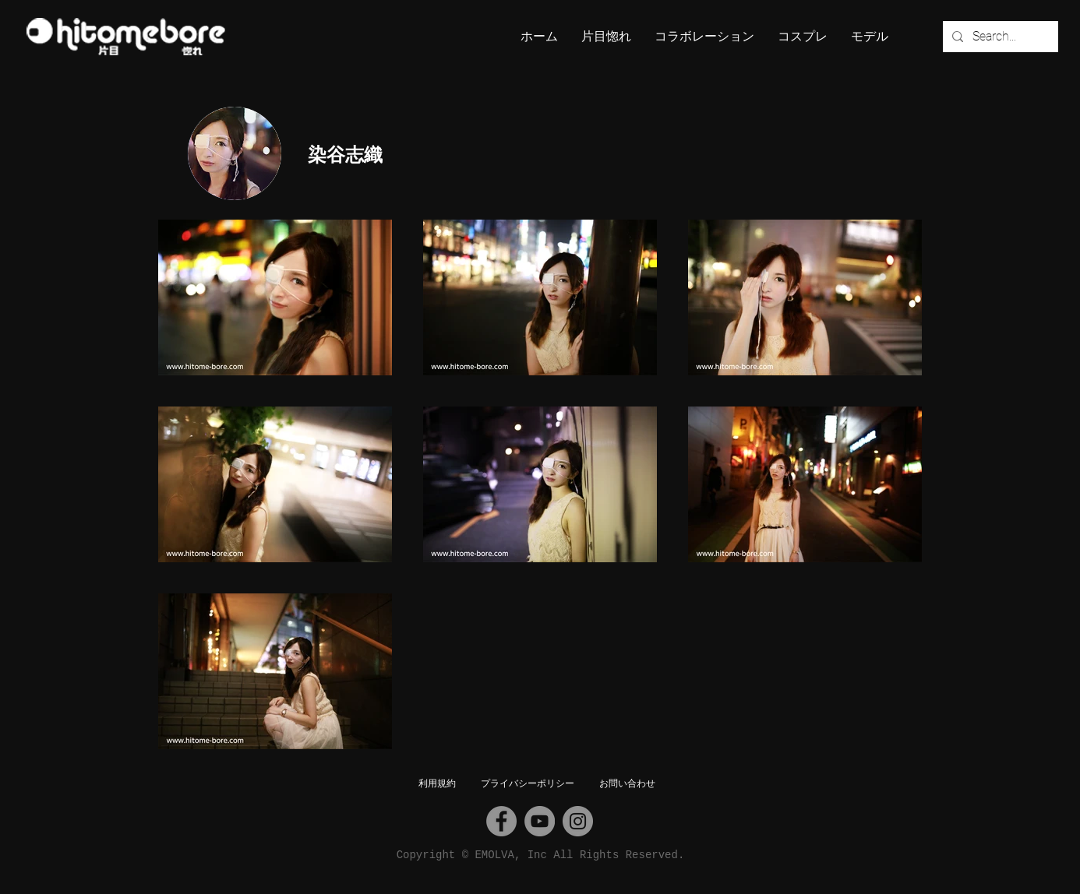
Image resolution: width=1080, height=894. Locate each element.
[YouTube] (539, 821)
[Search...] (998, 36)
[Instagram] (578, 821)
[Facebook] (501, 821)
